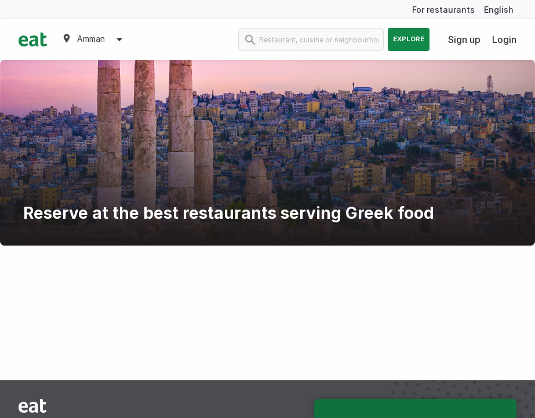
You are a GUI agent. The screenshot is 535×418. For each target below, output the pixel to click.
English (499, 10)
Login (504, 39)
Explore (408, 39)
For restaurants (443, 10)
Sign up (464, 39)
